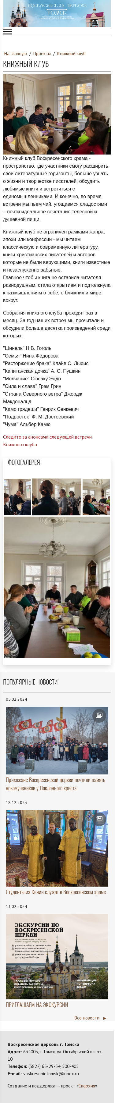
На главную (15, 53)
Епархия (87, 1086)
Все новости (90, 1018)
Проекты (42, 53)
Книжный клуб (71, 53)
